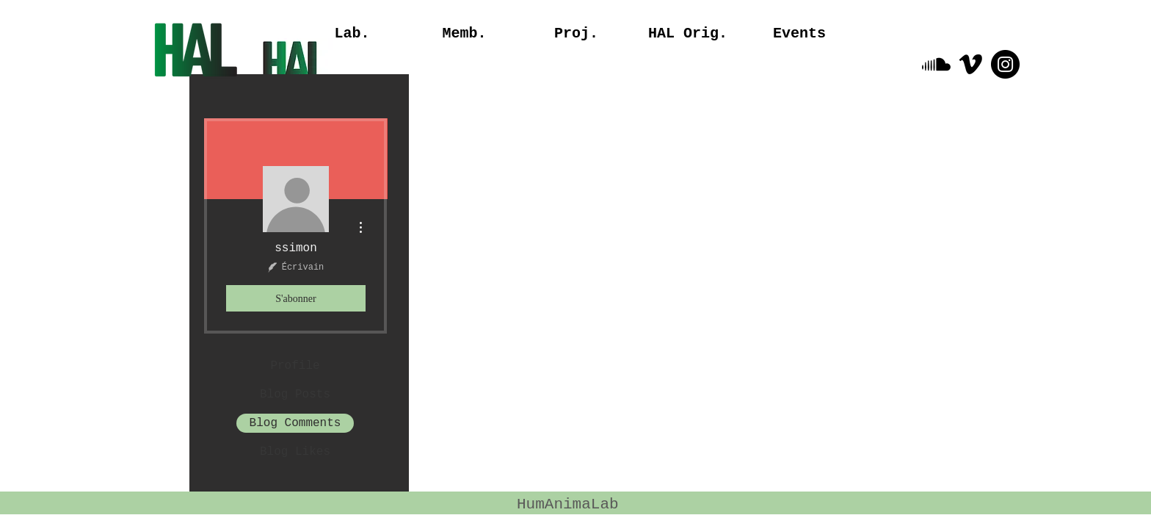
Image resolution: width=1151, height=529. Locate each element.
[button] (688, 33)
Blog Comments (295, 423)
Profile (294, 366)
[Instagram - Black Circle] (1005, 64)
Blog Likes (295, 451)
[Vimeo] (970, 64)
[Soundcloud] (936, 64)
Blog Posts (295, 394)
